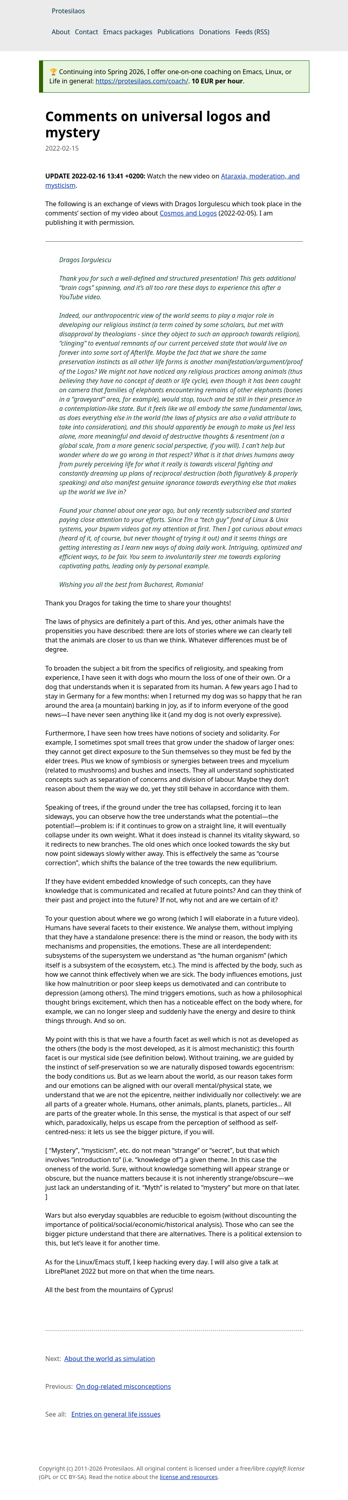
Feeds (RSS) (252, 31)
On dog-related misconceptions (123, 1386)
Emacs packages (127, 31)
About (61, 31)
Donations (214, 31)
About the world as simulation (109, 1358)
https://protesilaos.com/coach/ (142, 81)
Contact (86, 31)
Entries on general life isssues (116, 1414)
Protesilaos (68, 10)
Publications (175, 31)
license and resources (189, 1477)
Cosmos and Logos (188, 213)
